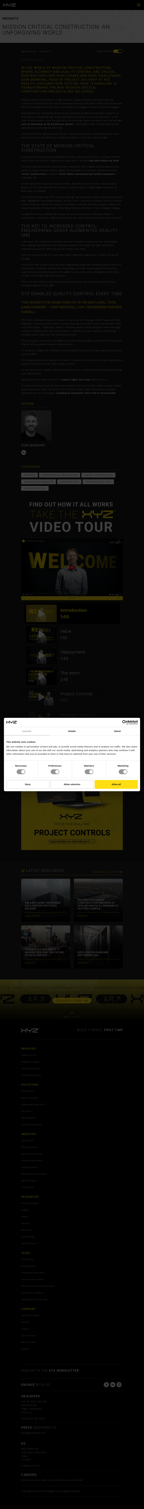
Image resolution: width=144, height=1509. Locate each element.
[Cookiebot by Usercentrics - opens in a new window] (124, 722)
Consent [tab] (26, 731)
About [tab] (117, 731)
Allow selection (72, 784)
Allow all (116, 784)
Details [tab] (72, 731)
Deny (28, 784)
